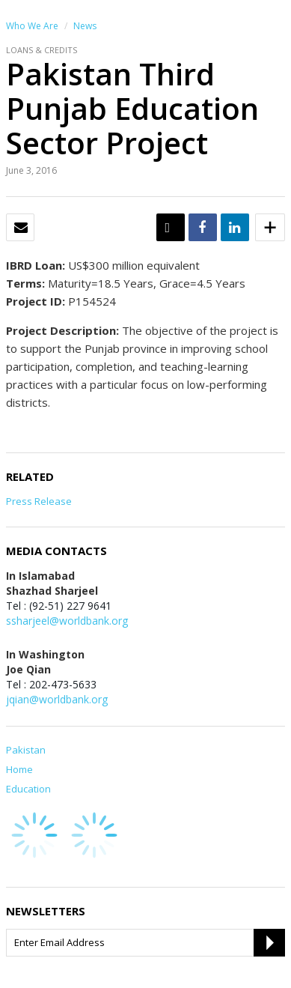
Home (19, 769)
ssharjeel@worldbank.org (67, 620)
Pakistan (26, 750)
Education (28, 788)
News (85, 25)
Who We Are (32, 25)
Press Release (39, 501)
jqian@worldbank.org (57, 699)
